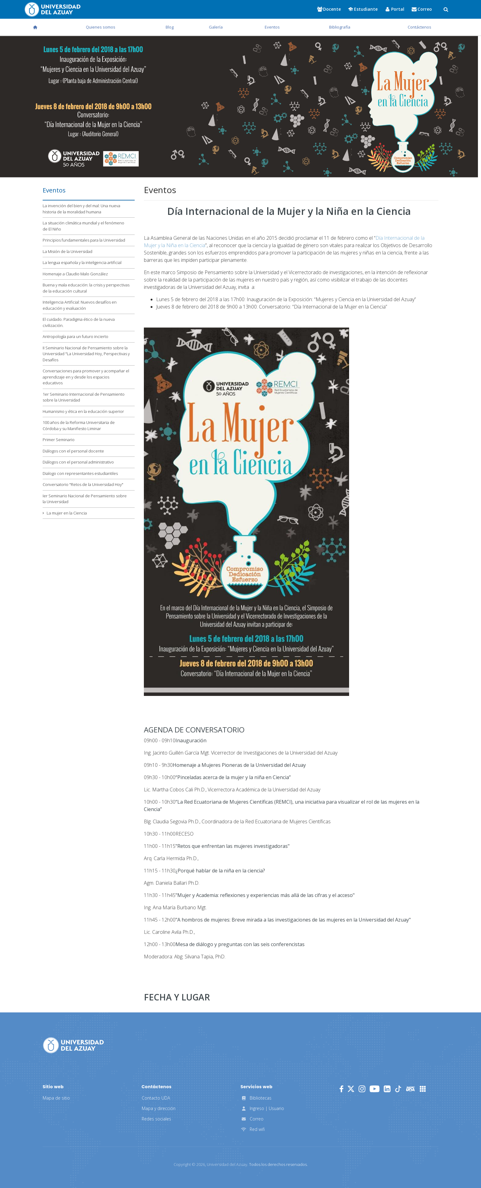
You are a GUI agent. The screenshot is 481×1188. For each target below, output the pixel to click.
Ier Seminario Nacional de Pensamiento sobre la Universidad (85, 499)
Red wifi (252, 1129)
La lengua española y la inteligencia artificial (82, 262)
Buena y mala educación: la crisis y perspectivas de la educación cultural (86, 288)
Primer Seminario (59, 439)
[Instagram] (362, 1088)
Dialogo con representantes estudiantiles (80, 473)
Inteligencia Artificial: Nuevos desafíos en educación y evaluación (80, 305)
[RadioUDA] (410, 1088)
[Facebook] (341, 1088)
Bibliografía (339, 27)
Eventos (272, 27)
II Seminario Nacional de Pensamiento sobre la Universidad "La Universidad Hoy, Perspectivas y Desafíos (86, 354)
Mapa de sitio (56, 1098)
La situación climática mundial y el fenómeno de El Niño (83, 226)
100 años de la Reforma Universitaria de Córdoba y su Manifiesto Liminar (79, 425)
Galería (216, 27)
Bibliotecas (255, 1098)
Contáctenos (419, 27)
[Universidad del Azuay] (73, 1044)
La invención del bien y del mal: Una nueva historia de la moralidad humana (81, 209)
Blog (170, 27)
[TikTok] (398, 1088)
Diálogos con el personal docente (73, 451)
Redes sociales (156, 1119)
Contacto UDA (156, 1098)
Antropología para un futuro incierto (75, 336)
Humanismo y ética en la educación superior (83, 411)
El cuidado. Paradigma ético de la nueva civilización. (79, 322)
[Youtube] (374, 1088)
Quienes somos (100, 27)
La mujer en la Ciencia (67, 513)
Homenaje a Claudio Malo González (75, 274)
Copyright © (189, 1164)
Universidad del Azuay (227, 1164)
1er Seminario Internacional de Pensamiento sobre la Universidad (84, 397)
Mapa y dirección (158, 1108)
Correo (252, 1119)
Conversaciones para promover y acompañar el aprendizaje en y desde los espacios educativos (86, 377)
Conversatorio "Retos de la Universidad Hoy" (83, 484)
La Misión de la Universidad (67, 251)
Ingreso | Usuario (262, 1108)
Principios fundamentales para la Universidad (84, 240)
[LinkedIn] (387, 1088)
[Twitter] (351, 1088)
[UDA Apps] (422, 1088)
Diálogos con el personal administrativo (78, 462)
